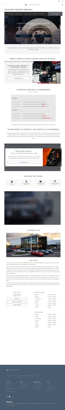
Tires (25, 13)
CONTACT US (49, 386)
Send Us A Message (17, 304)
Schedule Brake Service (24, 35)
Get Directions (17, 298)
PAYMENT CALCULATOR (38, 386)
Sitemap (22, 403)
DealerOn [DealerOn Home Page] (18, 403)
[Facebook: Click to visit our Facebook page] (7, 396)
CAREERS (48, 390)
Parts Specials (19, 13)
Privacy (26, 403)
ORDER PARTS (22, 388)
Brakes (29, 13)
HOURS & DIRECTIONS (51, 388)
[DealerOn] (9, 401)
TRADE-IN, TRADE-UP (37, 388)
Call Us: (17, 301)
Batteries (35, 13)
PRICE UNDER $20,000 (10, 391)
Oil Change (42, 13)
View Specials (42, 35)
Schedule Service (9, 13)
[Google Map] (32, 349)
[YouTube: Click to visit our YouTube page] (9, 396)
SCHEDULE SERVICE (23, 386)
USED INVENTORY (9, 386)
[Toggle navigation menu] (1, 5)
